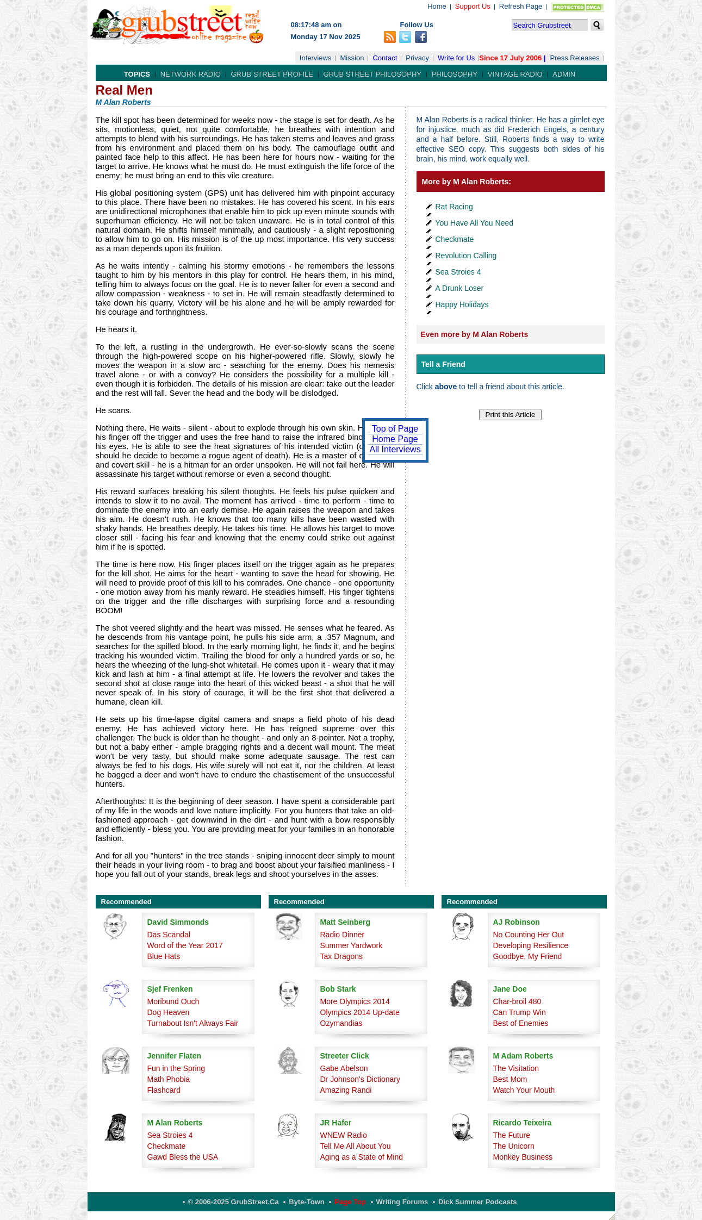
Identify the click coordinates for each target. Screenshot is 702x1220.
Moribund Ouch (173, 1001)
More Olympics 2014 (355, 1001)
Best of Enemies (521, 1023)
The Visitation (516, 1068)
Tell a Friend (443, 364)
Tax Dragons (341, 956)
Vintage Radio (515, 74)
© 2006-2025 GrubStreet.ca (233, 1202)
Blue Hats (164, 956)
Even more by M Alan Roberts (475, 334)
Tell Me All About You (355, 1146)
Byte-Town (306, 1202)
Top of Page (395, 428)
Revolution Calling (466, 255)
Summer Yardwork (351, 945)
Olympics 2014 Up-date (360, 1012)
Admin (563, 74)
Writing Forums (402, 1202)
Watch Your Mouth (524, 1090)
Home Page (395, 439)
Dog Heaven (168, 1012)
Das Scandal (168, 934)
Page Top (350, 1202)
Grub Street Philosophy (372, 74)
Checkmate (455, 239)
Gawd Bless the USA (183, 1157)
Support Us (472, 6)
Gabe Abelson (344, 1068)
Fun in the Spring (176, 1068)
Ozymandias (341, 1023)
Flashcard (164, 1090)
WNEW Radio (343, 1135)
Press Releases (574, 58)
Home (436, 6)
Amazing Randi (346, 1090)
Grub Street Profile (272, 74)
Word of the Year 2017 (185, 945)
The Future (511, 1135)
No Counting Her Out (528, 934)
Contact (384, 58)
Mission (352, 58)
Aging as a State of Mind (361, 1157)
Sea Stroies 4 (458, 271)
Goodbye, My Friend (527, 956)
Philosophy (455, 74)
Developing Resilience (531, 945)
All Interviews (394, 449)
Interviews (316, 58)
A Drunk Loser (460, 288)
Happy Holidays (462, 304)
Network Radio (190, 74)
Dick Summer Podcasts (477, 1202)
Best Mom (510, 1079)
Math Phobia (168, 1079)
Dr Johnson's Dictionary (360, 1079)
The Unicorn (514, 1146)
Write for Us (456, 58)
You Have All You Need (475, 223)
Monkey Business (523, 1157)
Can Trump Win (519, 1012)
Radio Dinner (342, 934)
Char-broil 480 (517, 1001)
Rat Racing (454, 206)
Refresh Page (521, 6)
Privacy (417, 58)
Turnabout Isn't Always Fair (193, 1023)
